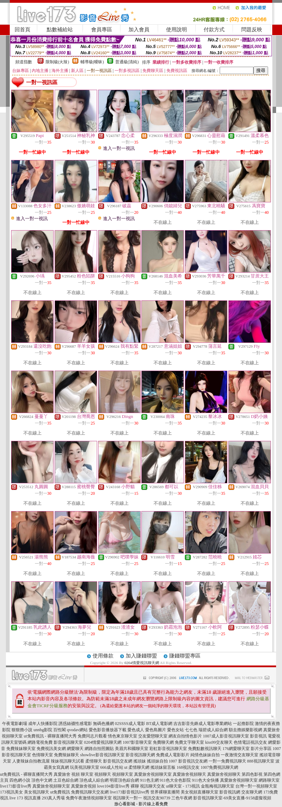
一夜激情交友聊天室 (239, 754)
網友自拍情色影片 (185, 736)
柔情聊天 (93, 761)
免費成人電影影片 (172, 754)
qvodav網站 (77, 729)
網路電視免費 (40, 742)
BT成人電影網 (159, 723)
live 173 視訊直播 (25, 798)
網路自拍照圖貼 (99, 748)
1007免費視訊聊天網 (219, 767)
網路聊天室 (269, 780)
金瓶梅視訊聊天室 (217, 786)
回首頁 (22, 29)
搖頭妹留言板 (162, 767)
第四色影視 (252, 774)
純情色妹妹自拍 (205, 754)
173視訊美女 (11, 792)
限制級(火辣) (57, 61)
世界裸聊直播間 (165, 792)
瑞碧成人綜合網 (213, 729)
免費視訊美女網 (51, 748)
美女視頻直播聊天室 (199, 792)
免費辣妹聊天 (66, 754)
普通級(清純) (127, 61)
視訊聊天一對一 (127, 798)
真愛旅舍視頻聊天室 (239, 780)
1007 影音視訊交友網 (188, 761)
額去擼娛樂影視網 (245, 729)
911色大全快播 (205, 780)
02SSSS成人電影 (130, 723)
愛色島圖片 (155, 729)
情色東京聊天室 (122, 736)
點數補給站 (60, 29)
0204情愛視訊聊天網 (142, 663)
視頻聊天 (102, 774)
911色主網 (149, 780)
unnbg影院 (42, 729)
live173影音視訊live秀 (129, 792)
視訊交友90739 (156, 798)
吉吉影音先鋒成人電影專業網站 (202, 723)
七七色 (191, 729)
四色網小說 (19, 780)
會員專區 (101, 29)
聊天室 (87, 774)
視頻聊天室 (122, 774)
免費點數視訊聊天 (204, 748)
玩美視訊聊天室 (84, 767)
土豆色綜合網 (65, 780)
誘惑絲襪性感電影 (75, 723)
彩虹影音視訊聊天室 (168, 748)
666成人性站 (111, 767)
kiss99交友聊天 (219, 742)
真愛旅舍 (62, 774)
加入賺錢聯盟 (141, 656)
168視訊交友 (188, 767)
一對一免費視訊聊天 (227, 761)
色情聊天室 (42, 754)
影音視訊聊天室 (68, 742)
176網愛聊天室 (236, 748)
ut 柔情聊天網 (136, 767)
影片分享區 (261, 748)
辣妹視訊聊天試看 (67, 761)
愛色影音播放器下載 (107, 729)
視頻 (75, 774)
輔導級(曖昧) (92, 61)
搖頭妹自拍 (157, 761)
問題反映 (251, 29)
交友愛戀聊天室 (152, 736)
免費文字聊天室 (189, 742)
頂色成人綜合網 (94, 780)
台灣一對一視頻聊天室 (256, 786)
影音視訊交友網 (117, 761)
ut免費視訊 (60, 792)
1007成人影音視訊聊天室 (226, 736)
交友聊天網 (251, 792)
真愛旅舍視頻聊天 (189, 774)
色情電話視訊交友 (250, 742)
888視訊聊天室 (260, 761)
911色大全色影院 (175, 780)
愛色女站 (175, 729)
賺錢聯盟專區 (185, 656)
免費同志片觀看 (92, 736)
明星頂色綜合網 (124, 780)
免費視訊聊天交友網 (90, 792)
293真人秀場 (53, 798)
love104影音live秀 (113, 786)
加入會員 (138, 29)
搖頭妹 (139, 761)
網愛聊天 (75, 748)
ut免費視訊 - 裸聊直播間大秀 (50, 736)
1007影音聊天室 (137, 742)
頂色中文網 (41, 780)
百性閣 (59, 729)
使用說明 (176, 29)
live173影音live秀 (15, 786)
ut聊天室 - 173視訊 (183, 786)
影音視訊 (258, 736)
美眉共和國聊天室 (131, 748)
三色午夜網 (181, 798)
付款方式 (214, 29)
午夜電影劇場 (14, 723)
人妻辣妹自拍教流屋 (31, 761)
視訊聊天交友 (152, 786)
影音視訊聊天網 (140, 754)
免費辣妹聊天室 (21, 748)
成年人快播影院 (42, 723)
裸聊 (135, 786)
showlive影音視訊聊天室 (102, 754)
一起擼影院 (243, 723)
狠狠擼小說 (21, 729)
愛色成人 (135, 729)
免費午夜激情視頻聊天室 (89, 798)
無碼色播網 (103, 723)
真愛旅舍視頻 (83, 786)
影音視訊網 (229, 792)
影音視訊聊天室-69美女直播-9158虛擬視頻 (232, 798)
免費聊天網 (163, 742)
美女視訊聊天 (36, 792)
